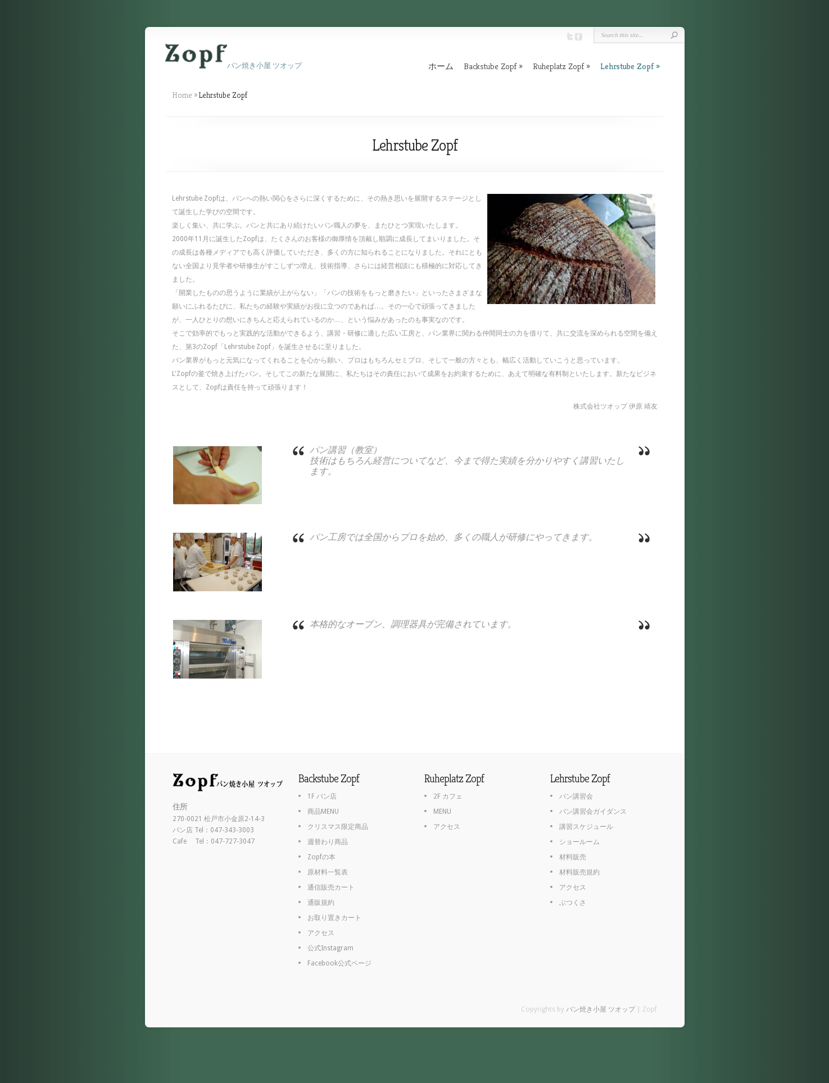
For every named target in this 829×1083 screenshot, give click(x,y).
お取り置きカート (334, 918)
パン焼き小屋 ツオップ (600, 1009)
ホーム (441, 66)
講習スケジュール (586, 827)
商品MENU (323, 811)
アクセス (320, 933)
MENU (442, 811)
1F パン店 (322, 796)
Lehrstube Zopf (627, 66)
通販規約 (320, 903)
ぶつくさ (572, 903)
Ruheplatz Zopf (558, 66)
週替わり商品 (327, 842)
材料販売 (572, 857)
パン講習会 (576, 796)
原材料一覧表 (327, 872)
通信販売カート (331, 887)
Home (182, 95)
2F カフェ (448, 796)
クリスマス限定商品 (337, 827)
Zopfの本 (321, 857)
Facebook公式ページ (339, 963)
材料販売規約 (579, 872)
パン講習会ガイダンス (593, 811)
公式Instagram (330, 948)
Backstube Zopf (490, 66)
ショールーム (579, 842)
